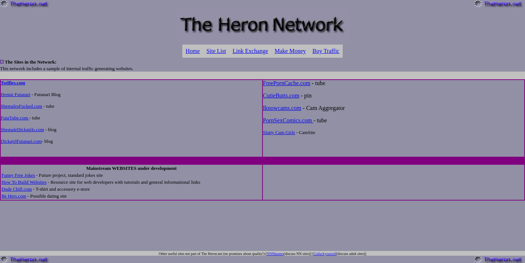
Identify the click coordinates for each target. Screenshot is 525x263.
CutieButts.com (281, 95)
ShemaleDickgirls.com (22, 129)
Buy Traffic (325, 51)
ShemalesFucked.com (21, 106)
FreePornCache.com (286, 83)
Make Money (290, 51)
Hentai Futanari (15, 94)
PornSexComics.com (288, 120)
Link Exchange (250, 51)
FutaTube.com (15, 118)
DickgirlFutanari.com (21, 141)
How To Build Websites (24, 182)
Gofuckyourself (325, 254)
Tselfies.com (13, 82)
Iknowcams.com (282, 108)
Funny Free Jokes (18, 175)
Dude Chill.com (16, 189)
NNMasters (275, 254)
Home (193, 51)
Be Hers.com (13, 196)
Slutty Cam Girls (279, 132)
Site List (216, 51)
